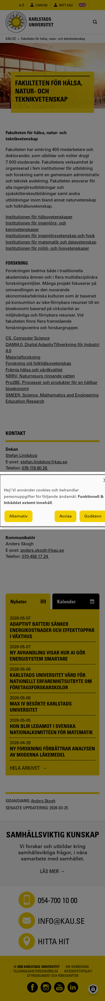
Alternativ (18, 516)
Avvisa (65, 516)
